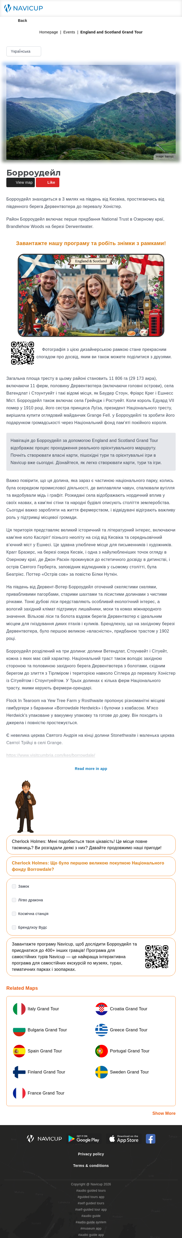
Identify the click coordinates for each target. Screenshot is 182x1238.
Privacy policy (91, 1154)
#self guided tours (91, 1203)
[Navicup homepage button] (25, 8)
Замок (23, 886)
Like (47, 182)
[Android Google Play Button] (84, 1138)
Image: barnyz (165, 156)
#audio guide (91, 1216)
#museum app (91, 1228)
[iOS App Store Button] (124, 1138)
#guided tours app (91, 1197)
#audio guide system (91, 1222)
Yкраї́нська (24, 51)
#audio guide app (91, 1235)
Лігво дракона (30, 900)
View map (20, 182)
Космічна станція (33, 914)
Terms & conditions (91, 1166)
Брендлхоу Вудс (32, 927)
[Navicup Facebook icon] (150, 1138)
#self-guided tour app (91, 1209)
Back (19, 20)
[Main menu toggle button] (172, 8)
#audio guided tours (91, 1190)
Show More (164, 1113)
